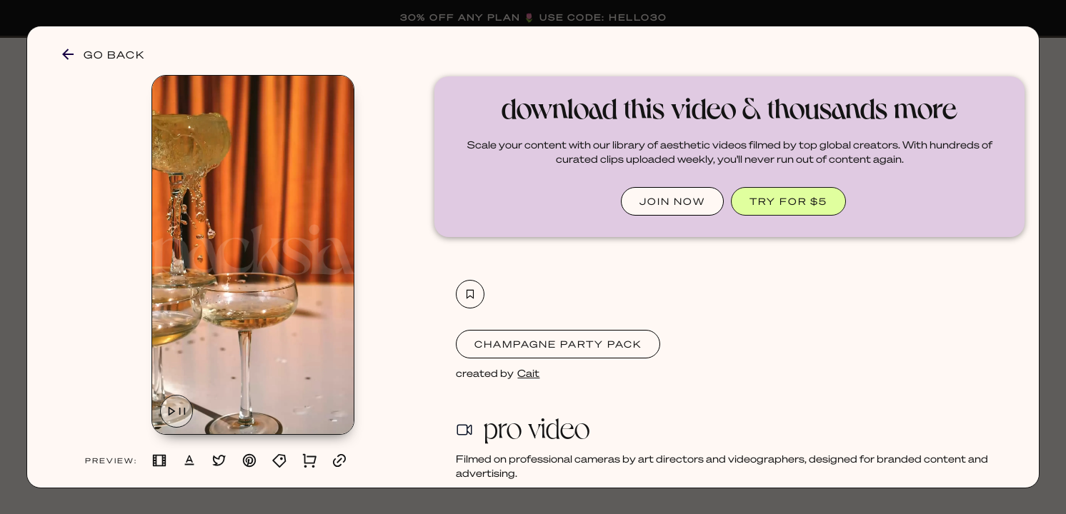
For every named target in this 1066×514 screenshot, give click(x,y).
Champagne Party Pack (558, 344)
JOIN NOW (672, 201)
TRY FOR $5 (788, 201)
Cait (528, 372)
